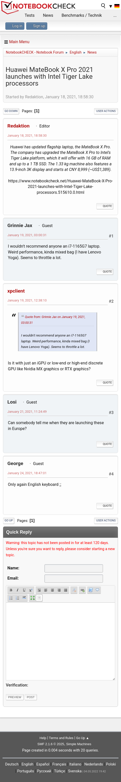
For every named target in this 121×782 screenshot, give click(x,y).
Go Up (9, 520)
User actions (106, 111)
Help (42, 738)
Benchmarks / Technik (82, 15)
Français (59, 764)
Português (25, 771)
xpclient (16, 291)
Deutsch (12, 764)
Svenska (75, 771)
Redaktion (18, 126)
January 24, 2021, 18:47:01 (27, 473)
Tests (30, 15)
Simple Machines (78, 744)
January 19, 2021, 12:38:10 (27, 300)
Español (42, 764)
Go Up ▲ (82, 738)
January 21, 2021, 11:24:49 (27, 411)
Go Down (11, 111)
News (48, 15)
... (115, 15)
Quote (105, 206)
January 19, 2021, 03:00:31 (27, 235)
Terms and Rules (61, 738)
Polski (111, 764)
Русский (44, 771)
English (28, 764)
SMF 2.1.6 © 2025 (50, 744)
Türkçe (59, 771)
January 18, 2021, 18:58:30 (27, 135)
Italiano (75, 764)
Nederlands (93, 764)
